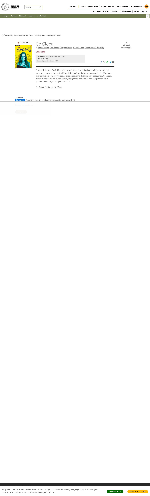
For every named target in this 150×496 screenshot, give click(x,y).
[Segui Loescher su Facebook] (17, 491)
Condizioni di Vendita (116, 480)
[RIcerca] (40, 5)
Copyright (113, 477)
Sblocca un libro (122, 2)
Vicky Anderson (66, 28)
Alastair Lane (78, 28)
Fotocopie (113, 482)
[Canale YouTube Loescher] (28, 491)
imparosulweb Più (68, 80)
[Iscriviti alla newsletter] (32, 491)
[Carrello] (147, 12)
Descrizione (20, 80)
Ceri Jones (54, 28)
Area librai (82, 477)
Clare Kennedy (90, 28)
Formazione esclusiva (33, 80)
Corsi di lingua (46, 16)
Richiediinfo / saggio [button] (126, 25)
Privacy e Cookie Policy (117, 473)
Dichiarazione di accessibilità (119, 485)
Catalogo (4, 12)
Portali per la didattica (101, 7)
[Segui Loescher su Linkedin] (25, 491)
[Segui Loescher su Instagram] (21, 491)
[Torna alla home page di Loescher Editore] (10, 4)
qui (82, 489)
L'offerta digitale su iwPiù (89, 2)
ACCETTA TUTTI (115, 492)
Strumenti (73, 2)
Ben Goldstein (43, 28)
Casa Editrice (41, 12)
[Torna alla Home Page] (2, 16)
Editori (13, 12)
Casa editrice (83, 473)
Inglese (37, 16)
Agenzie (145, 7)
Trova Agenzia (83, 475)
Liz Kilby (100, 28)
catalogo (8, 16)
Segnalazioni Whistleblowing (119, 475)
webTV (136, 7)
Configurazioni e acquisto (51, 80)
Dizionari (22, 12)
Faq (80, 480)
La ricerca (115, 7)
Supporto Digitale (107, 2)
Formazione (126, 7)
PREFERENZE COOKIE (137, 492)
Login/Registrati (137, 2)
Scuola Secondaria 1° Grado (23, 16)
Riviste (31, 12)
